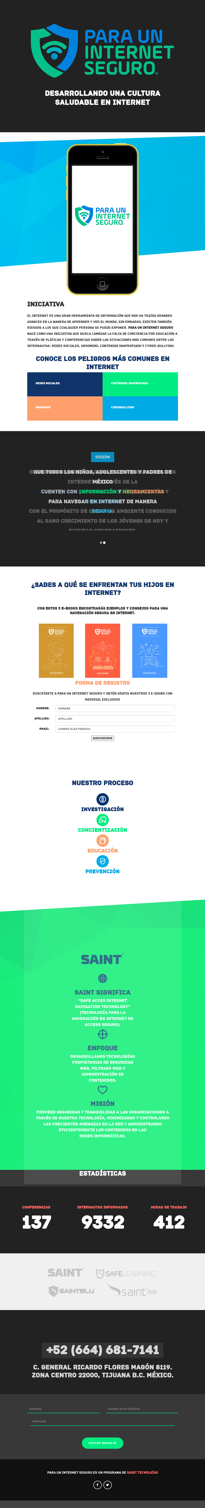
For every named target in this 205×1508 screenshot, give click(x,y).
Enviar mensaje (103, 1450)
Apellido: (41, 726)
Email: (44, 736)
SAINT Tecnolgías (142, 1480)
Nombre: (42, 716)
